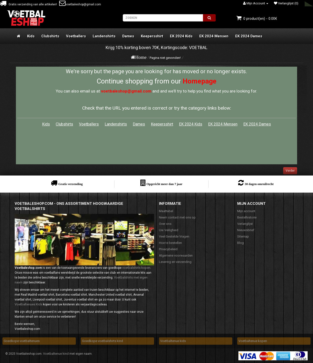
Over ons (165, 224)
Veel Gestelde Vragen (174, 236)
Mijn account (246, 211)
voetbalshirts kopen (136, 268)
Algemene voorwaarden (176, 255)
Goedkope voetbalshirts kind (102, 341)
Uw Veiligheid (168, 230)
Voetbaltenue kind (56, 353)
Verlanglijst (245, 224)
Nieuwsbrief (245, 230)
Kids (30, 36)
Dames (128, 36)
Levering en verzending (175, 262)
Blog (240, 243)
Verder (290, 170)
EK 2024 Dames (248, 36)
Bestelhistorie (247, 217)
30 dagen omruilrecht (259, 184)
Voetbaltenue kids (173, 341)
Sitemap (243, 236)
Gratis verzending (70, 184)
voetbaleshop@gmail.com (80, 4)
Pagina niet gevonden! (165, 58)
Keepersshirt (152, 36)
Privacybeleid (168, 249)
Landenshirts (104, 36)
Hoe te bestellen (170, 243)
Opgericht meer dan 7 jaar (164, 184)
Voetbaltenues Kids (28, 304)
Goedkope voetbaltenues (22, 341)
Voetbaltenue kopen (252, 341)
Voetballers (76, 36)
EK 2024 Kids (181, 36)
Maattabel (166, 211)
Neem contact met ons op (177, 217)
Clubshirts (50, 36)
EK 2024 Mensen (213, 36)
